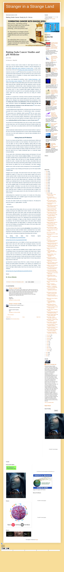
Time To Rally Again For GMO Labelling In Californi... (52, 215)
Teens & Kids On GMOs (51, 232)
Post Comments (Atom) (15, 318)
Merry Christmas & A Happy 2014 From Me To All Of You (52, 228)
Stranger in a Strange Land (30, 6)
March (48, 347)
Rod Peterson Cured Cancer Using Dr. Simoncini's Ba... (52, 293)
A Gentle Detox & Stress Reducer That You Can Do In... (52, 276)
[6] (39, 166)
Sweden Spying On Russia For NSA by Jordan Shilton (52, 206)
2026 (47, 171)
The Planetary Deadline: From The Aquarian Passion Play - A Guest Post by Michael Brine (54, 81)
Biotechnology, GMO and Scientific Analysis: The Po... (52, 305)
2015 (47, 188)
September (49, 338)
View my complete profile (49, 402)
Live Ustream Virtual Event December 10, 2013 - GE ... (52, 333)
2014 (47, 190)
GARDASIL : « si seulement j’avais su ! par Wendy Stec (52, 287)
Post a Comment (11, 314)
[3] (6, 112)
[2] (33, 105)
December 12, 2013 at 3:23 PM (14, 312)
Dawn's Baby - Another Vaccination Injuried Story (52, 317)
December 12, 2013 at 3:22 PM (14, 300)
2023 (47, 176)
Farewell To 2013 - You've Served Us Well (51, 195)
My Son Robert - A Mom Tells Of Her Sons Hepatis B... (52, 322)
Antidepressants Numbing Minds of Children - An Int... (52, 210)
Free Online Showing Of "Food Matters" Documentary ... (52, 327)
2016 (47, 187)
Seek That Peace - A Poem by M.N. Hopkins (54, 134)
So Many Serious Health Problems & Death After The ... (52, 295)
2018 (47, 183)
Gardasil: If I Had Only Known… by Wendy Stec (52, 284)
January (48, 350)
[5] (38, 119)
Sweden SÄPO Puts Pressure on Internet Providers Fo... (52, 268)
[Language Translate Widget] (51, 17)
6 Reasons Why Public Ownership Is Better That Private (52, 251)
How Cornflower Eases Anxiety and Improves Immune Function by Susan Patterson (54, 92)
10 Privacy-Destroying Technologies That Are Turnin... (51, 301)
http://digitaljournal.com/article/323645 (17, 237)
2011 (47, 354)
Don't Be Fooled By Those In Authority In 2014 (52, 225)
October (48, 336)
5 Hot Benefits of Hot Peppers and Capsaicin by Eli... (52, 241)
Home (23, 317)
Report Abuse (48, 405)
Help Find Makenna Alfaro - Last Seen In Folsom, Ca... (52, 201)
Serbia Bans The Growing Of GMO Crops (52, 261)
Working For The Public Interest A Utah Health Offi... (52, 307)
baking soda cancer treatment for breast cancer (22, 68)
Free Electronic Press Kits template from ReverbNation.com (45, 471)
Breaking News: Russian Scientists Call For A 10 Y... (52, 258)
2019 (47, 182)
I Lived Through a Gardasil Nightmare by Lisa (51, 218)
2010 (47, 355)
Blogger (36, 539)
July (48, 341)
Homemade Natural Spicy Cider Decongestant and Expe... (52, 312)
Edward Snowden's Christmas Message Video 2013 (52, 223)
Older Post (38, 317)
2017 (47, 185)
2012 (47, 352)
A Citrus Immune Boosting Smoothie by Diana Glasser (52, 271)
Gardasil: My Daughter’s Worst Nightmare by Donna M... (52, 263)
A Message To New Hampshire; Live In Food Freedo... (52, 246)
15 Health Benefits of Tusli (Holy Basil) (51, 203)
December (49, 193)
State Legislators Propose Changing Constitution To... (52, 279)
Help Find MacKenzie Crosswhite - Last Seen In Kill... (52, 198)
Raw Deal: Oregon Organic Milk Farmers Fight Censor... (52, 315)
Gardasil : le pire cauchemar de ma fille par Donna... (52, 266)
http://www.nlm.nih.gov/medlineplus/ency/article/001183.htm (19, 270)
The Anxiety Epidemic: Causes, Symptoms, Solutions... (52, 325)
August (48, 339)
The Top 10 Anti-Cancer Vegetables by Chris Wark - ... (52, 289)
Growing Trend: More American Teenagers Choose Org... (52, 244)
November (49, 335)
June (48, 342)
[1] (18, 71)
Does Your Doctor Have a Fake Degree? (54, 124)
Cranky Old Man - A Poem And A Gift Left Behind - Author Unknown (54, 70)
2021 (47, 179)
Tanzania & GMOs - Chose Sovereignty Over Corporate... (51, 255)
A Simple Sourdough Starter (52, 208)
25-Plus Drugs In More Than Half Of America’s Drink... (52, 213)
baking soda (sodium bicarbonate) (26, 69)
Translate (52, 18)
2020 (47, 180)
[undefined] (3, 548)
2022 (47, 177)
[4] (29, 112)
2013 (47, 191)
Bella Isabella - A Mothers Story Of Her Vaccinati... (52, 320)
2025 (47, 173)
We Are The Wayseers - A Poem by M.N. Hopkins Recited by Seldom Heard (54, 114)
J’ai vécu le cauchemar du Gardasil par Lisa (51, 220)
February (48, 349)
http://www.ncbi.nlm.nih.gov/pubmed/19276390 (17, 239)
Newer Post (8, 317)
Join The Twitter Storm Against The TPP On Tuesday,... (52, 330)
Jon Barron (8, 168)
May (48, 344)
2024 (47, 174)
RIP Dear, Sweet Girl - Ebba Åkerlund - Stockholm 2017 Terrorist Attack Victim (54, 103)
